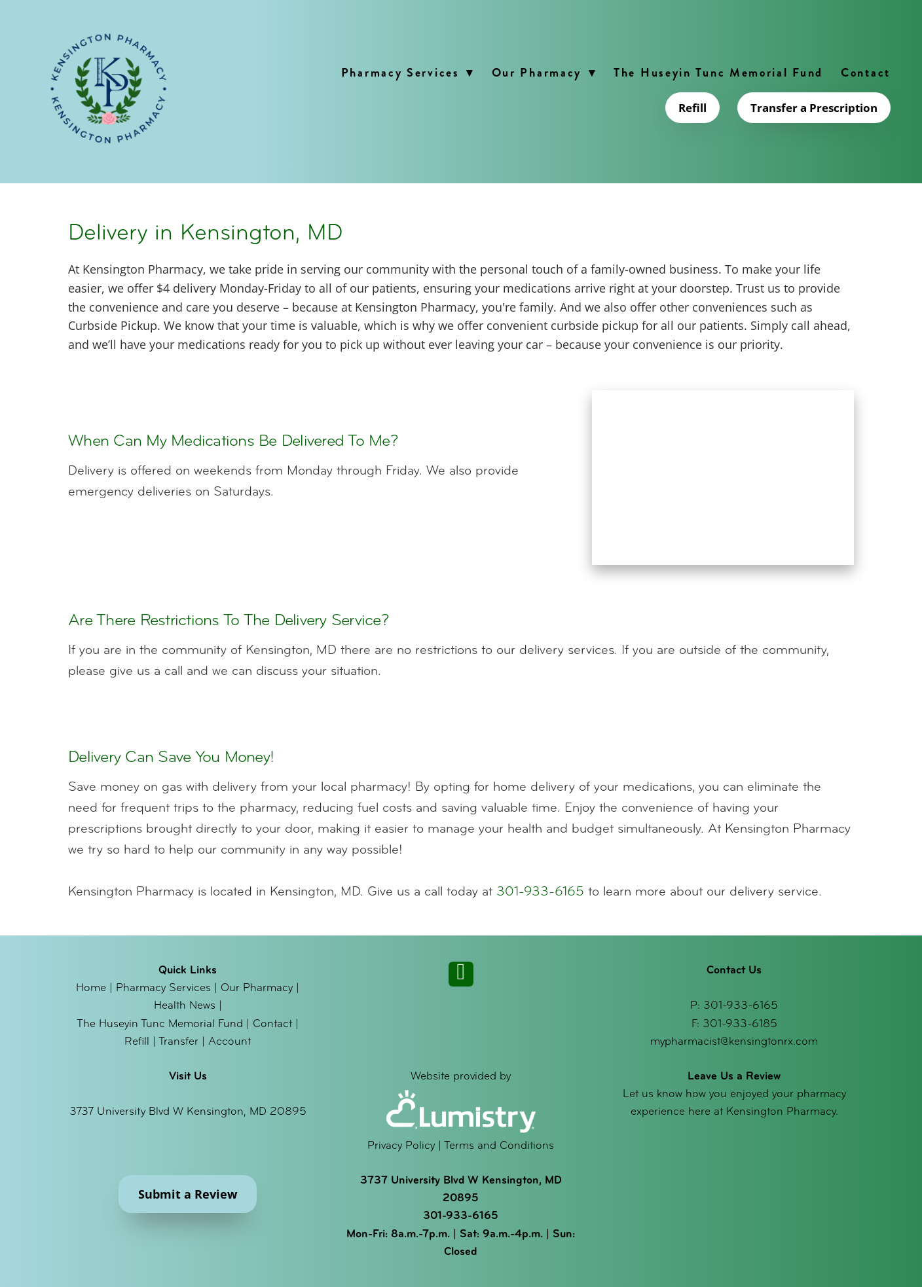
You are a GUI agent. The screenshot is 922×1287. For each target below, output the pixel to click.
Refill (692, 108)
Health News (184, 1005)
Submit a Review (187, 1194)
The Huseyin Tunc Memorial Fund (718, 72)
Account (229, 1041)
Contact (866, 72)
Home (91, 988)
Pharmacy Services (407, 72)
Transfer (178, 1041)
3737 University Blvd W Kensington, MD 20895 (187, 1111)
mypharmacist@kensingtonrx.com (734, 1041)
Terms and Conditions (499, 1145)
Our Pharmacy (544, 72)
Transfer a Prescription (813, 108)
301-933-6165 (540, 892)
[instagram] (461, 974)
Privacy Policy (401, 1145)
